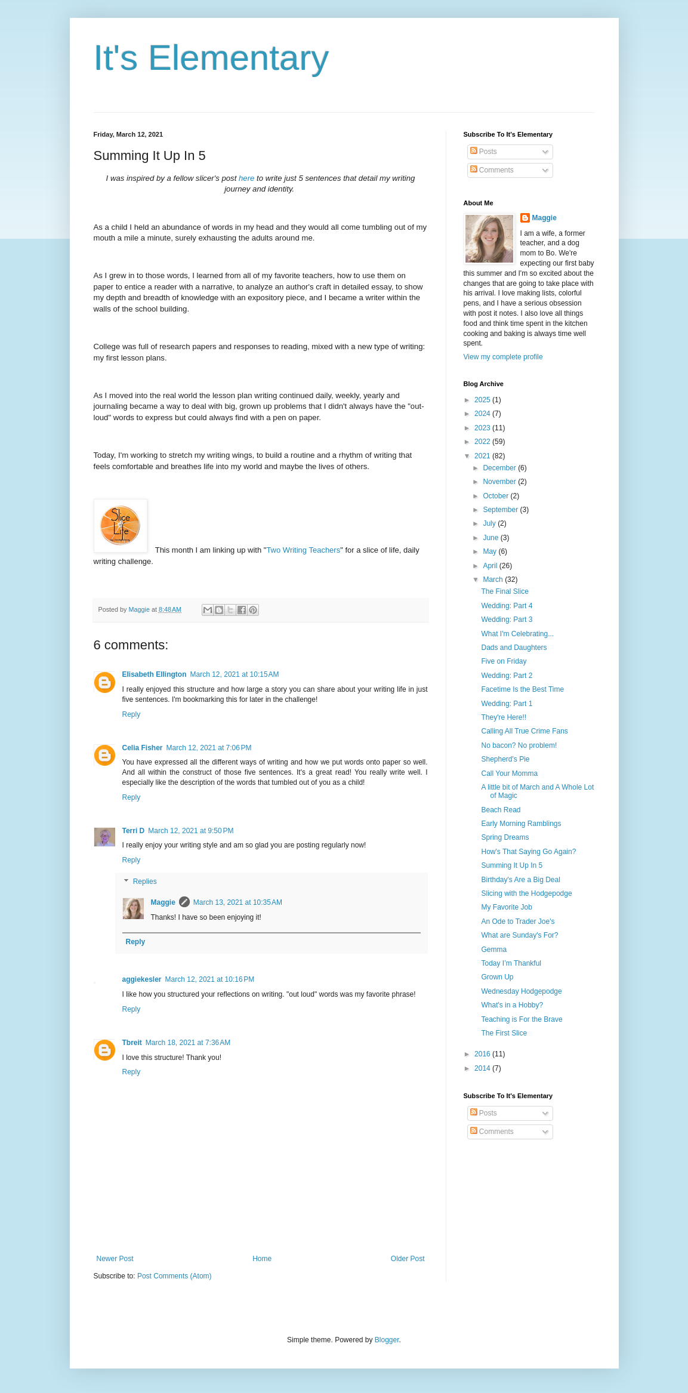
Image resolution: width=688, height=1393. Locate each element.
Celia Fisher (142, 748)
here (246, 178)
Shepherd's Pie (505, 759)
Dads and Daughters (514, 647)
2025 (483, 400)
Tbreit (132, 1042)
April (491, 566)
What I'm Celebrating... (517, 634)
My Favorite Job (506, 907)
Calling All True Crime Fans (524, 731)
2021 (483, 456)
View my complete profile (503, 357)
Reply (131, 714)
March (494, 579)
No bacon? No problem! (519, 745)
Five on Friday (503, 661)
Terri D (133, 831)
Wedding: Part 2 (506, 675)
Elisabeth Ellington (154, 674)
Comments (492, 170)
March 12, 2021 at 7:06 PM (209, 748)
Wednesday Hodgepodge (521, 991)
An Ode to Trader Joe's (517, 921)
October (496, 496)
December (500, 468)
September (501, 510)
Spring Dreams (505, 837)
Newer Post (115, 1259)
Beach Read (500, 810)
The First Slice (504, 1033)
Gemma (494, 949)
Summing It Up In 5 (511, 865)
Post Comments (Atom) (174, 1276)
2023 (483, 428)
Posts (483, 151)
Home (262, 1259)
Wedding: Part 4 (506, 606)
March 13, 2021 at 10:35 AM (237, 902)
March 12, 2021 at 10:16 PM (210, 979)
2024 (483, 413)
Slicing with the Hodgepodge (526, 893)
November (500, 481)
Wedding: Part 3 (506, 619)
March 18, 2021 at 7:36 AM (188, 1042)
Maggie (163, 902)
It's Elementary (211, 58)
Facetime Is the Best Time (522, 689)
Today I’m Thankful (511, 963)
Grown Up (497, 977)
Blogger (387, 1340)
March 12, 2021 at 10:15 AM (234, 674)
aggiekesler (142, 979)
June (491, 538)
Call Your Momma (509, 773)
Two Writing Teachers (303, 550)
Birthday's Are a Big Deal (520, 880)
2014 (483, 1068)
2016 (483, 1054)
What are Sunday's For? (519, 935)
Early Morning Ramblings (521, 823)
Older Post (408, 1259)
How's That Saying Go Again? (528, 851)
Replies (145, 881)
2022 (483, 441)
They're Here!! (503, 717)
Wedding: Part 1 (506, 703)
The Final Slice (504, 591)
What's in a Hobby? (512, 1005)
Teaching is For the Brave (521, 1019)
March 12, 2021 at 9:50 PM (190, 831)
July (490, 523)
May (490, 551)
